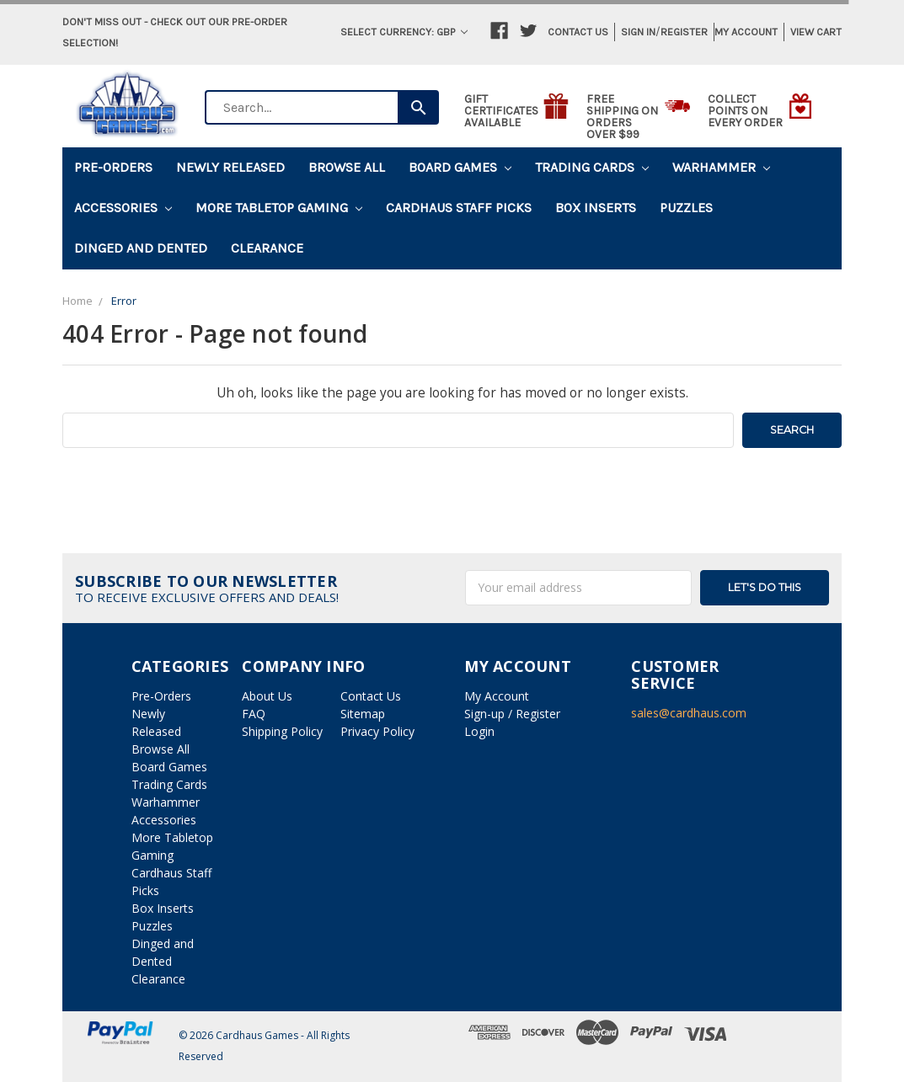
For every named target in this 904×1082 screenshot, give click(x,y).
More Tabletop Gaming (278, 208)
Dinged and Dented (140, 248)
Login (479, 731)
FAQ (253, 714)
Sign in (638, 31)
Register (684, 31)
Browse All (346, 167)
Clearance (267, 248)
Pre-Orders (113, 167)
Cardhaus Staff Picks (459, 208)
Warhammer (721, 167)
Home (77, 300)
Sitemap (362, 714)
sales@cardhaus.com (688, 713)
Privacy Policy (377, 731)
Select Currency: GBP (404, 31)
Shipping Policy (282, 731)
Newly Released (230, 167)
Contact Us (578, 31)
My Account (746, 31)
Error (123, 300)
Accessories (123, 208)
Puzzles (686, 208)
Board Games (460, 167)
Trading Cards (592, 167)
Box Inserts (595, 208)
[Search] (418, 107)
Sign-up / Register (512, 714)
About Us (267, 696)
